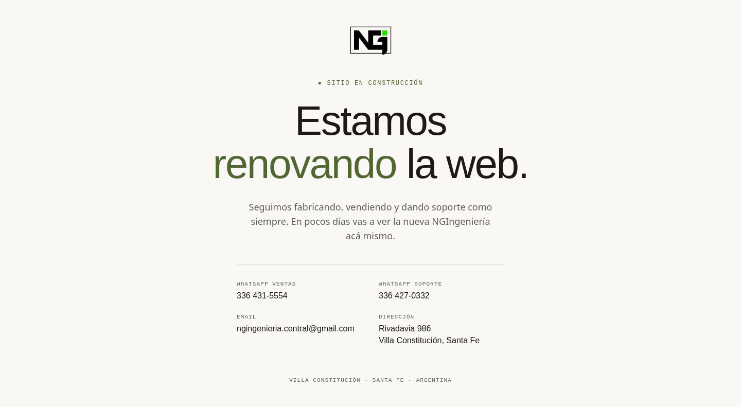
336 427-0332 (404, 295)
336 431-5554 (262, 295)
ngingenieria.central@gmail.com (296, 330)
